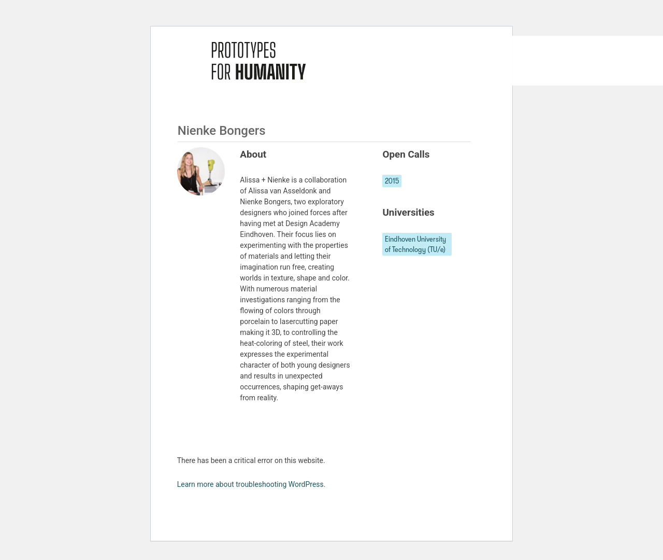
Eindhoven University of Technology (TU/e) (415, 244)
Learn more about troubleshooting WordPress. (251, 484)
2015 (392, 181)
